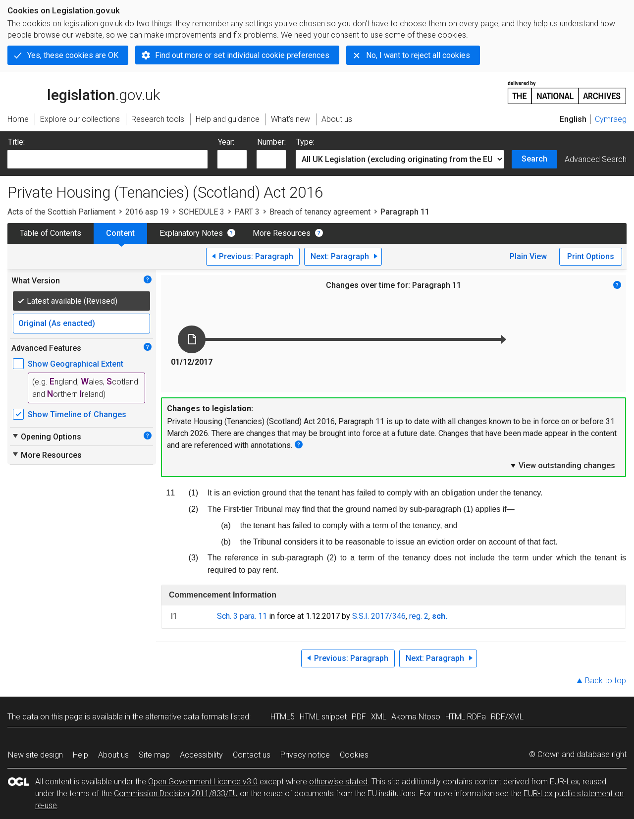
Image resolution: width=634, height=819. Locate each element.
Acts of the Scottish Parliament (61, 212)
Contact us (251, 755)
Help (80, 755)
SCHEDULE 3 (201, 212)
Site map (154, 755)
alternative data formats (187, 716)
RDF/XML (507, 716)
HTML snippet (323, 716)
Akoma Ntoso (415, 716)
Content (120, 233)
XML (378, 716)
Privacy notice (305, 755)
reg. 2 (418, 616)
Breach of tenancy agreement (319, 212)
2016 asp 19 (147, 212)
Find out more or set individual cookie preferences (242, 55)
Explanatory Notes (191, 233)
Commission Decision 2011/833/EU (176, 793)
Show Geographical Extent (75, 364)
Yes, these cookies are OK (72, 55)
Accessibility (201, 755)
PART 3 (247, 212)
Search (534, 159)
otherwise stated (338, 781)
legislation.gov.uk (83, 92)
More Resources (282, 233)
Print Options (590, 256)
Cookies (354, 755)
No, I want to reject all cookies (418, 55)
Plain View (528, 256)
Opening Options (46, 436)
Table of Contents (50, 233)
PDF (359, 716)
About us (113, 755)
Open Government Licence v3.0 (203, 781)
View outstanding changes (562, 465)
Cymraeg (611, 119)
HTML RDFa (465, 716)
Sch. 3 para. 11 (242, 616)
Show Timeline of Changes (77, 414)
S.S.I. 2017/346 (379, 616)
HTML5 (282, 716)
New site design (35, 755)
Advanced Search (596, 159)
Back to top (605, 680)
